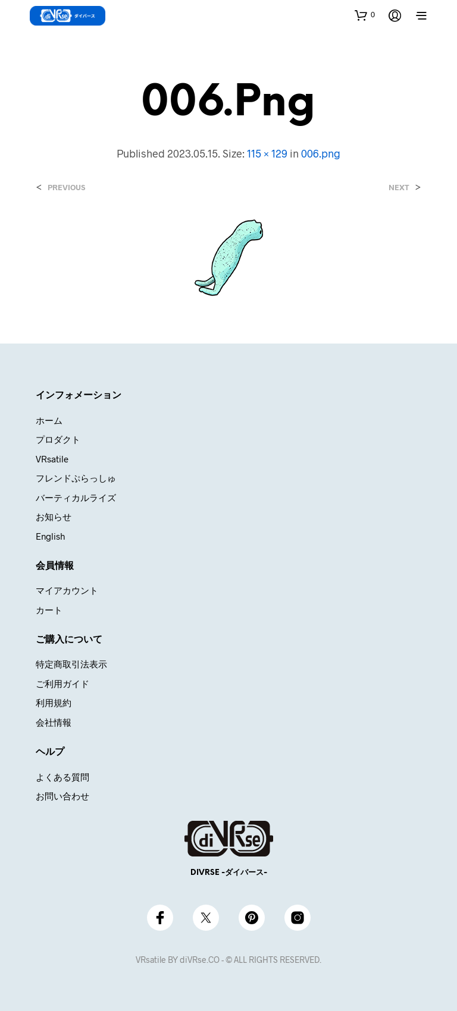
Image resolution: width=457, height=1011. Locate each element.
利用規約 (53, 702)
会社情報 (53, 722)
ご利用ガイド (62, 683)
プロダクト (58, 439)
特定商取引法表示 (71, 664)
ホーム (49, 420)
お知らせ (53, 516)
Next (399, 187)
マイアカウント (67, 590)
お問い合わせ (62, 795)
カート (49, 609)
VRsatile (52, 458)
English (50, 536)
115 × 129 (267, 153)
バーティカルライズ (76, 497)
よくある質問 (62, 776)
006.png (320, 153)
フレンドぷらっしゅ (76, 478)
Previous (66, 187)
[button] (365, 15)
